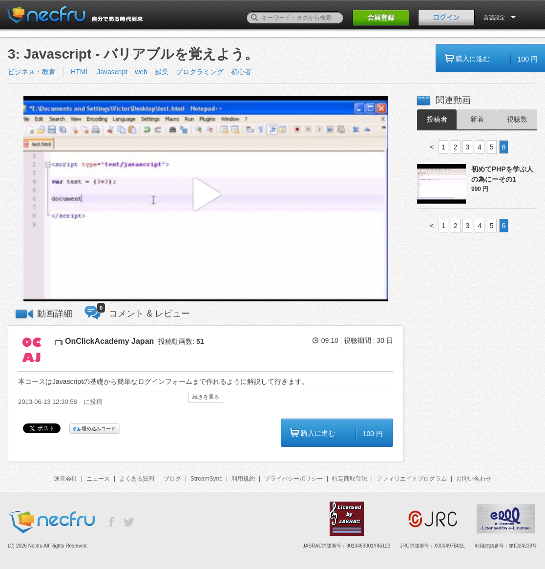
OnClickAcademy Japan (109, 341)
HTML (80, 72)
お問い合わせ (473, 478)
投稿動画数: (181, 341)
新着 (477, 119)
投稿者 (437, 119)
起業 (161, 72)
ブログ (172, 478)
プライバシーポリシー (293, 478)
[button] (205, 199)
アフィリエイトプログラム (412, 478)
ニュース (98, 478)
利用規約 (243, 478)
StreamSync (206, 478)
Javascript (112, 72)
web (141, 72)
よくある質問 (136, 478)
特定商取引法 (349, 478)
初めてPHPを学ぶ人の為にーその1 (502, 174)
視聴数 (517, 119)
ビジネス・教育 (32, 72)
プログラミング (200, 72)
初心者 (241, 72)
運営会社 (65, 478)
